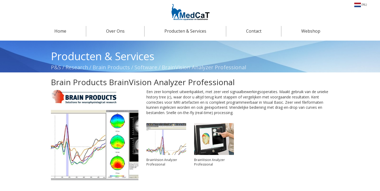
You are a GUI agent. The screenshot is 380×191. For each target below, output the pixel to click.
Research (76, 67)
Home (60, 31)
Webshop (310, 31)
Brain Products (111, 67)
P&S (56, 67)
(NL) (360, 4)
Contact (253, 31)
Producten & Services (185, 31)
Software (145, 67)
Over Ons (115, 31)
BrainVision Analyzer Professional (204, 67)
